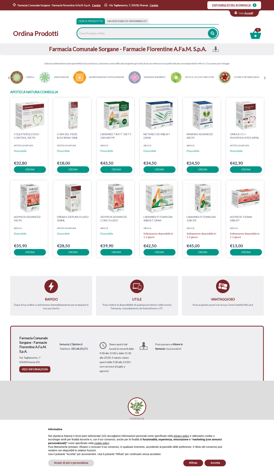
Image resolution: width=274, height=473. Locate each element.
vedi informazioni (35, 369)
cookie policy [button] (101, 443)
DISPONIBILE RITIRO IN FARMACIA (231, 5)
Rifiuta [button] (193, 462)
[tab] (127, 21)
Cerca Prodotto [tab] (90, 21)
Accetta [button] (215, 462)
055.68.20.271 (79, 348)
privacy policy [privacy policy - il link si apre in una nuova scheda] (181, 435)
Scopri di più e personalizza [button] (71, 462)
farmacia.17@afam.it (71, 344)
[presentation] (9, 77)
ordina (30, 169)
